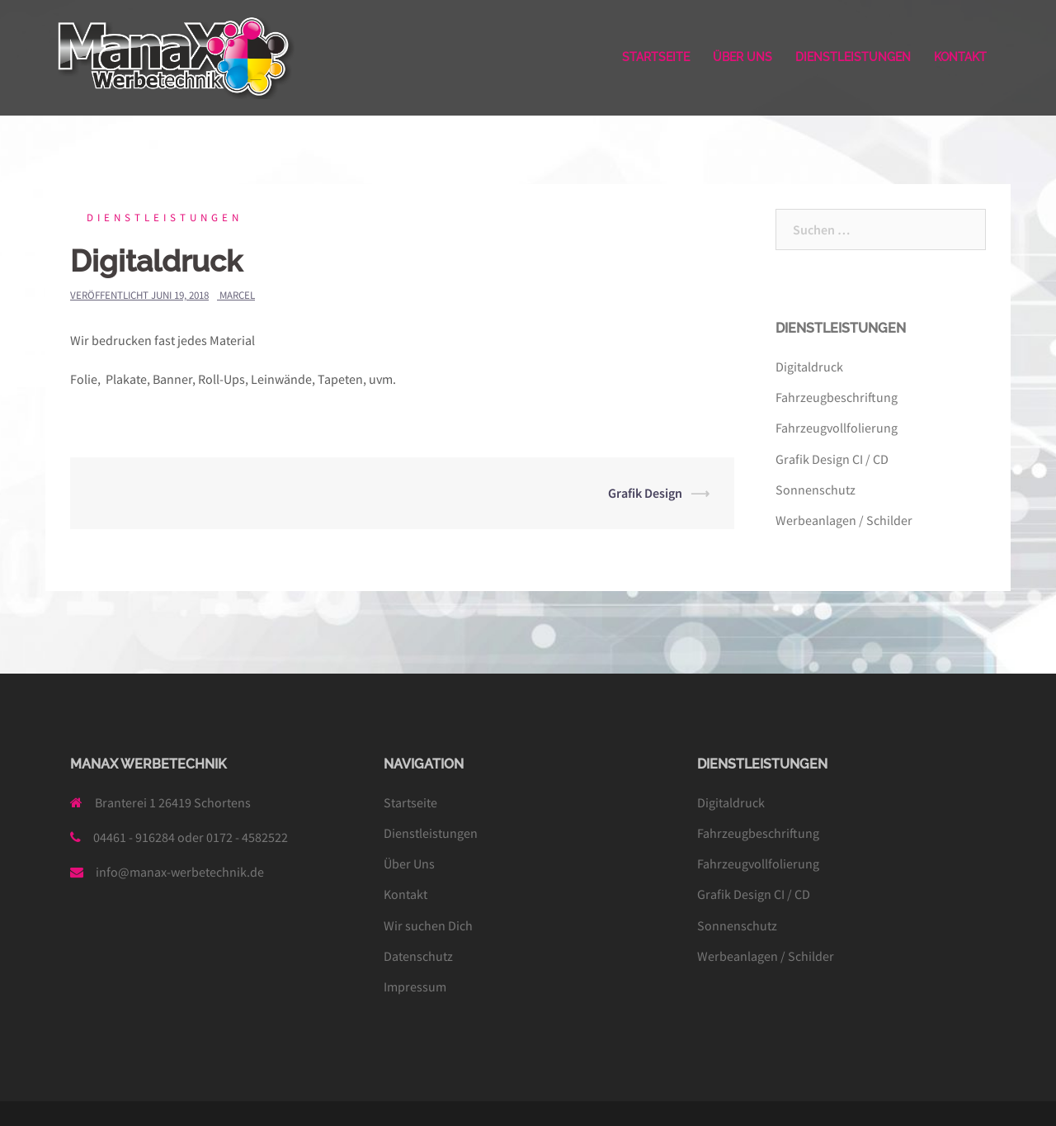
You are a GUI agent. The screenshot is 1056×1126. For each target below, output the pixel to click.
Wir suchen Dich (428, 925)
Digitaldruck (809, 366)
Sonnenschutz (816, 489)
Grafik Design (645, 493)
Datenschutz (418, 956)
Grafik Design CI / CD (832, 459)
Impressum (415, 986)
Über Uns (409, 863)
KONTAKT (960, 57)
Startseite (410, 802)
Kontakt (405, 894)
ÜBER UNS (742, 57)
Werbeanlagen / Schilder (844, 520)
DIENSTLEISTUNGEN (853, 57)
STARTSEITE (656, 57)
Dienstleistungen (165, 218)
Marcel (237, 295)
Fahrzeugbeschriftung (837, 397)
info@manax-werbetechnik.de (180, 871)
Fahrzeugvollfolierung (837, 427)
